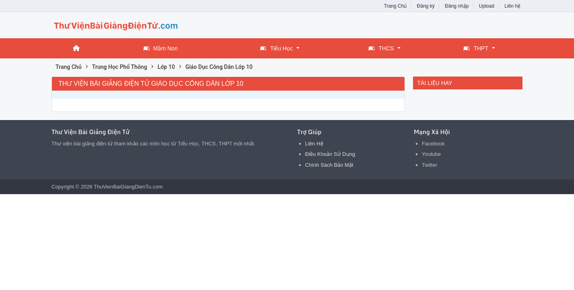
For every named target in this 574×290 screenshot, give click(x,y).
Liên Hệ (314, 144)
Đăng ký (426, 6)
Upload (486, 6)
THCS (381, 48)
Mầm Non (160, 48)
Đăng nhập (457, 6)
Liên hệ (512, 6)
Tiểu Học (276, 48)
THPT (475, 48)
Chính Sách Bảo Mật (329, 165)
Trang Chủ (395, 6)
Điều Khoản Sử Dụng (330, 154)
